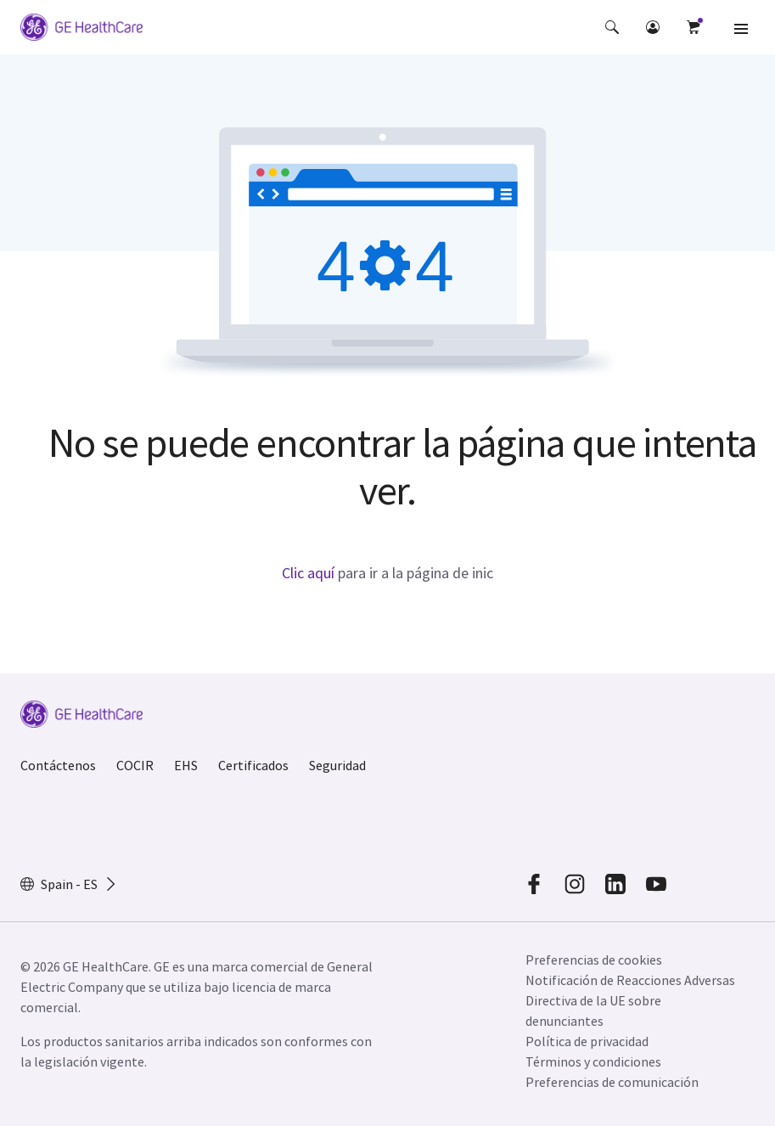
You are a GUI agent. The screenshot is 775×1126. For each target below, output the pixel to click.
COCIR (135, 765)
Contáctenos (58, 765)
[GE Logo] (81, 30)
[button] (612, 27)
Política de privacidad (587, 1041)
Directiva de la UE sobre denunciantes (593, 1010)
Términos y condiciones (593, 1061)
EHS (186, 765)
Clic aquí (308, 573)
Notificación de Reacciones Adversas (630, 979)
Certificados (253, 765)
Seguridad (337, 765)
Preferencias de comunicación (612, 1081)
